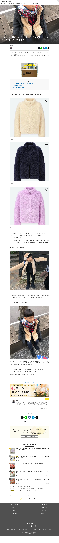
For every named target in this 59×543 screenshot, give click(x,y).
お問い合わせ (9, 529)
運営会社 (50, 529)
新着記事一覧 (44, 513)
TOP (1, 3)
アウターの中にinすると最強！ (18, 87)
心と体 (5, 3)
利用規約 (26, 529)
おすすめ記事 (22, 529)
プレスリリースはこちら (15, 529)
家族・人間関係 (14, 504)
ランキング (14, 513)
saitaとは (29, 516)
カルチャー (44, 510)
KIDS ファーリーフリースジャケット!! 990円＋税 (22, 83)
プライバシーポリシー (38, 529)
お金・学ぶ (44, 507)
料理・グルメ (15, 507)
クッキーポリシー (45, 529)
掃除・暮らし (44, 504)
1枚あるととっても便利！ (17, 85)
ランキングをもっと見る (30, 498)
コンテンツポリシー (31, 529)
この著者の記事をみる (44, 408)
